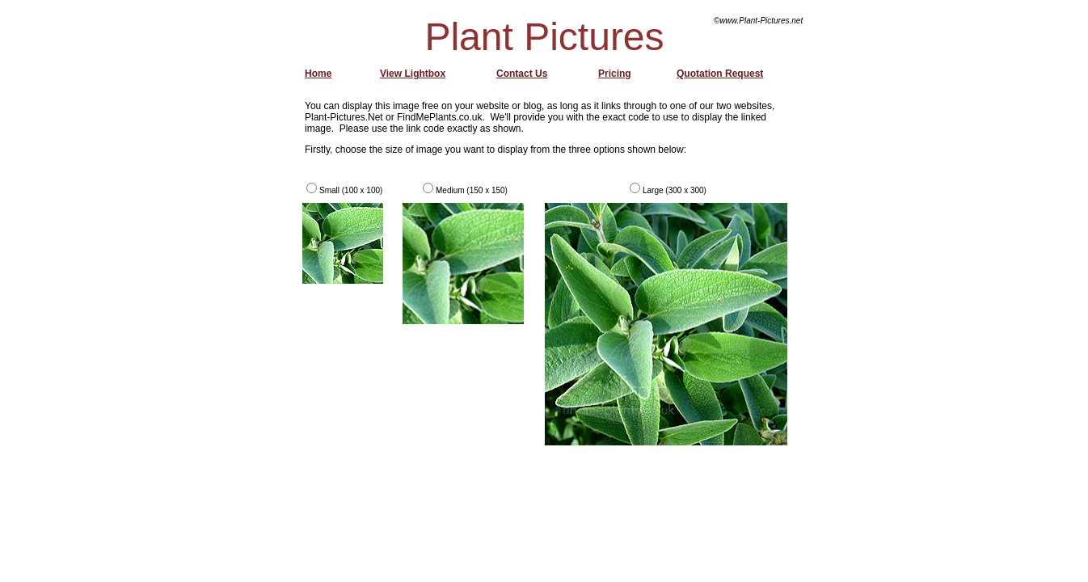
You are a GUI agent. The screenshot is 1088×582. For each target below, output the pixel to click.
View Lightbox (412, 73)
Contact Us (521, 73)
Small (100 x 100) (350, 190)
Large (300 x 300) (674, 190)
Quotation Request (720, 73)
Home (318, 73)
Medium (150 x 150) (472, 190)
